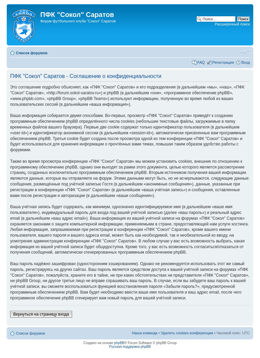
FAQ (201, 62)
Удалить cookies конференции (187, 333)
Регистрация (223, 62)
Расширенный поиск (232, 24)
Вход (245, 62)
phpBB (119, 343)
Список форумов (31, 53)
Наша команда (144, 333)
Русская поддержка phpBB (130, 347)
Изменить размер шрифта (245, 51)
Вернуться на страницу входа (41, 314)
